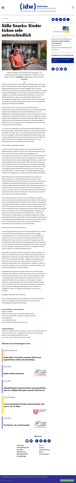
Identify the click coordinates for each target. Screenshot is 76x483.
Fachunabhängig (21, 456)
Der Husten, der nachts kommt (16, 425)
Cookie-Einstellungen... (7, 480)
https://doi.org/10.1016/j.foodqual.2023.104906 (16, 337)
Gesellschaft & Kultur (23, 447)
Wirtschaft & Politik (22, 454)
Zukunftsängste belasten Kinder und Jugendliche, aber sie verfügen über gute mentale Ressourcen (25, 389)
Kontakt (41, 452)
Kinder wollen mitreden (14, 373)
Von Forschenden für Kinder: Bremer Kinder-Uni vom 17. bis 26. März (24, 405)
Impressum (41, 447)
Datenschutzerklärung (44, 449)
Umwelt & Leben (21, 452)
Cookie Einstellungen (44, 454)
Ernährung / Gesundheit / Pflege (61, 60)
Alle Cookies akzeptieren (67, 480)
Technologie (20, 445)
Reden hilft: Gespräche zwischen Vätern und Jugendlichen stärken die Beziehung (22, 358)
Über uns (41, 445)
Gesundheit (20, 450)
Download (24, 79)
